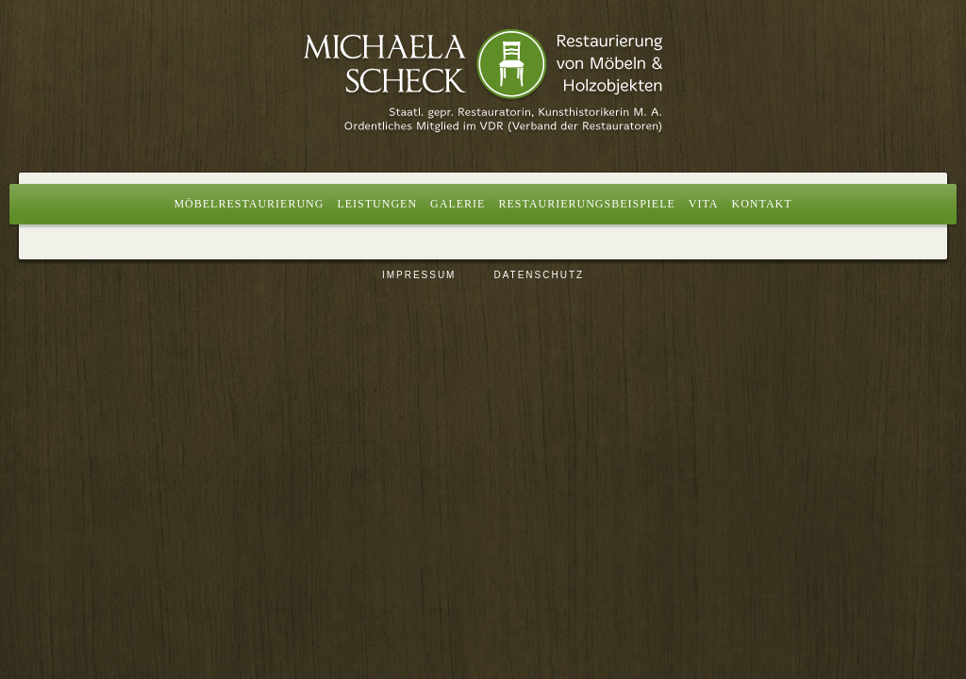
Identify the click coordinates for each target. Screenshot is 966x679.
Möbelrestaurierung (249, 203)
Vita (704, 203)
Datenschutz (538, 275)
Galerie (457, 203)
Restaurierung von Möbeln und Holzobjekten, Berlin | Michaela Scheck (483, 80)
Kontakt (762, 203)
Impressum (419, 275)
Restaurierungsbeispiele (586, 203)
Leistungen (377, 203)
